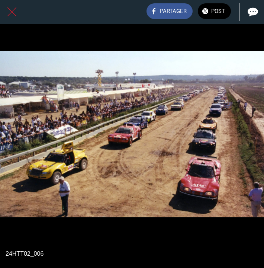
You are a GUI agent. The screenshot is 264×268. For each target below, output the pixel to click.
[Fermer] (11, 11)
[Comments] (252, 12)
